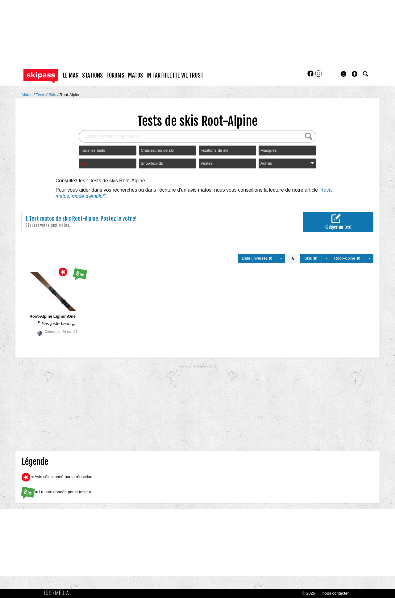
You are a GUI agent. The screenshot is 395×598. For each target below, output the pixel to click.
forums (115, 75)
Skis (52, 94)
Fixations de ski (214, 150)
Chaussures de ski (157, 150)
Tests (41, 94)
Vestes (207, 163)
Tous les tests (93, 150)
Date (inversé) (257, 258)
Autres (287, 163)
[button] (354, 73)
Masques (268, 150)
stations (92, 75)
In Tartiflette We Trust (175, 75)
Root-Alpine (70, 94)
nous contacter (335, 593)
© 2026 (308, 593)
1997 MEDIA (58, 593)
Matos (28, 94)
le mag (70, 75)
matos (135, 75)
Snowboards (152, 163)
